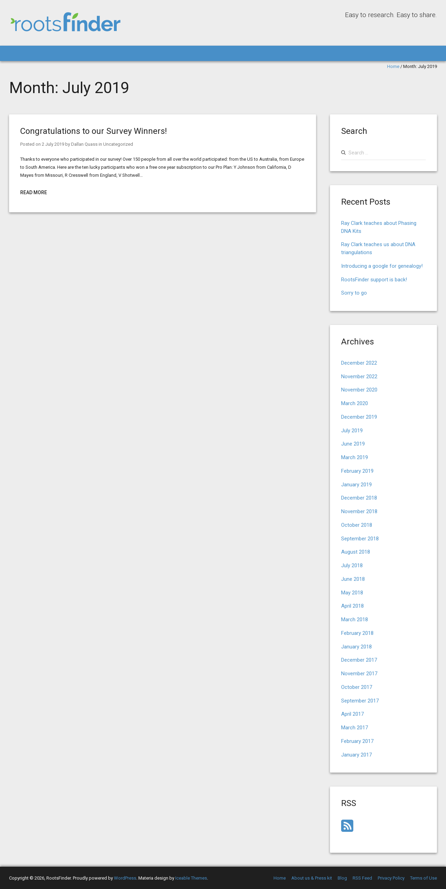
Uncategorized (118, 144)
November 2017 (359, 673)
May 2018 (352, 593)
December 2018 (359, 498)
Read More (33, 192)
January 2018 (356, 647)
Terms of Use (423, 878)
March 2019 (354, 457)
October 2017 (356, 687)
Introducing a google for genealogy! (382, 266)
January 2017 (356, 755)
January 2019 (356, 484)
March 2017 (354, 727)
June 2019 (353, 444)
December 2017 (359, 660)
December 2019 (359, 417)
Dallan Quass (84, 144)
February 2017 (357, 741)
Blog (342, 878)
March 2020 (354, 403)
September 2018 (360, 538)
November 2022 (359, 376)
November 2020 (359, 390)
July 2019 (352, 430)
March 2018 (354, 619)
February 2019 (357, 471)
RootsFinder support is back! (374, 279)
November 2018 (359, 511)
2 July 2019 (53, 144)
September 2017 (360, 701)
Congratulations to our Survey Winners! (93, 131)
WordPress (125, 878)
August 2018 (355, 552)
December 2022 (359, 363)
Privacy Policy (391, 878)
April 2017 (352, 714)
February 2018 (357, 633)
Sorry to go (354, 293)
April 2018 (352, 606)
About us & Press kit (311, 878)
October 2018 (356, 525)
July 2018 (352, 565)
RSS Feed (362, 878)
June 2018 (353, 579)
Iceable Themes (191, 878)
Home (393, 66)
